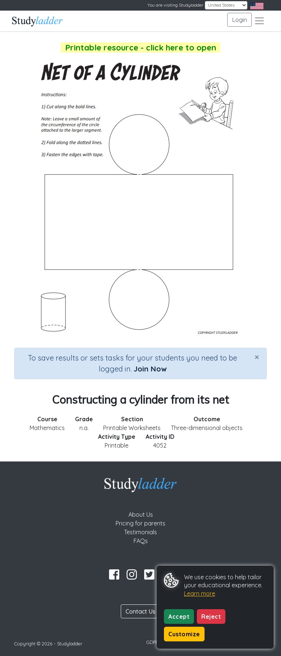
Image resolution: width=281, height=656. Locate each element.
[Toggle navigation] (259, 21)
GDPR (152, 642)
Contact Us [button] (140, 611)
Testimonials (140, 532)
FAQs (141, 540)
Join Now (150, 368)
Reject (211, 616)
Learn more (199, 593)
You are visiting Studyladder (175, 5)
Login (239, 19)
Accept (179, 616)
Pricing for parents (140, 523)
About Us (140, 514)
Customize (184, 634)
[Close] (256, 357)
